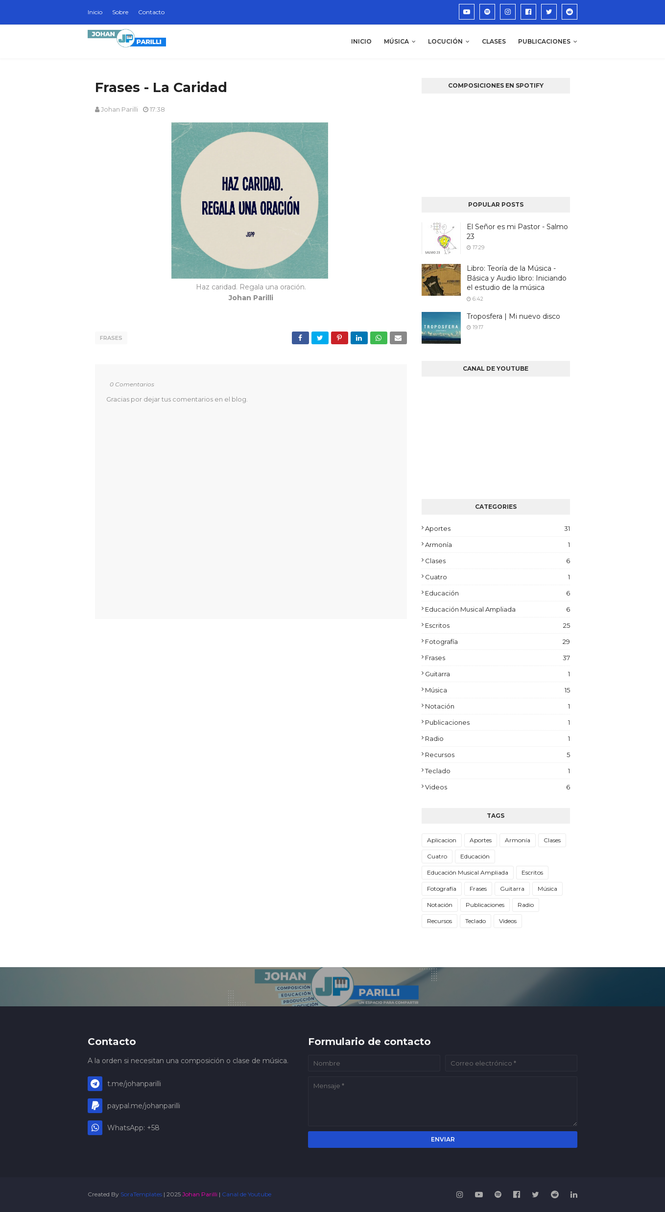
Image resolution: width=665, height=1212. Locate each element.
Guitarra (497, 674)
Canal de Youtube (246, 1194)
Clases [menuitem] (494, 41)
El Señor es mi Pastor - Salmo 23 (517, 231)
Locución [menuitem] (445, 41)
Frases (111, 337)
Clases (497, 561)
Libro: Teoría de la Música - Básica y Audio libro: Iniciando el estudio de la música (517, 278)
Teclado (497, 771)
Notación (497, 706)
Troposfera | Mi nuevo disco (513, 316)
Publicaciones (497, 722)
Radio (497, 738)
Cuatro (497, 577)
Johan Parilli (119, 109)
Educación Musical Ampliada (497, 609)
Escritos (497, 625)
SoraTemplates (141, 1194)
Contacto (151, 12)
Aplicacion (441, 840)
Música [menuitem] (396, 41)
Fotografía (497, 641)
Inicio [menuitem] (361, 41)
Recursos (497, 755)
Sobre (120, 12)
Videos (497, 787)
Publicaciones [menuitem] (544, 41)
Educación (497, 593)
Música (497, 690)
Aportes (497, 528)
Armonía (497, 544)
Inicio (95, 12)
